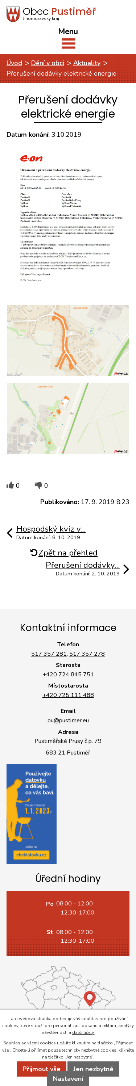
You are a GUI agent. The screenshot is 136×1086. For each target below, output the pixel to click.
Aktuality (86, 63)
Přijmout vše (41, 1069)
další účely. (83, 1032)
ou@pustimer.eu (68, 720)
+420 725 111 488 (68, 695)
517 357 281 (49, 654)
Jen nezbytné (93, 1069)
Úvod (14, 63)
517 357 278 (87, 654)
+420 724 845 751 (68, 675)
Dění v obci (47, 63)
